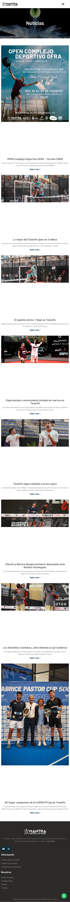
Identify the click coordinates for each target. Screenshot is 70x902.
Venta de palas (7, 877)
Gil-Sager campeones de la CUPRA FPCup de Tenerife (35, 802)
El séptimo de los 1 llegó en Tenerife (35, 320)
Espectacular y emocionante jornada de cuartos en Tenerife (35, 402)
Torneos (4, 888)
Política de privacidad (10, 860)
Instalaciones (7, 881)
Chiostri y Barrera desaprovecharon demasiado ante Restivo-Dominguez (35, 566)
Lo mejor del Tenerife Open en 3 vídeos (35, 239)
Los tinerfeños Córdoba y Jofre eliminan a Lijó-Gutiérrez (35, 647)
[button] (63, 4)
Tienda (4, 884)
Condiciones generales (11, 867)
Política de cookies (9, 863)
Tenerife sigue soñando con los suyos (35, 483)
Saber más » (35, 169)
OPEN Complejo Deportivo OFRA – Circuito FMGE (35, 159)
